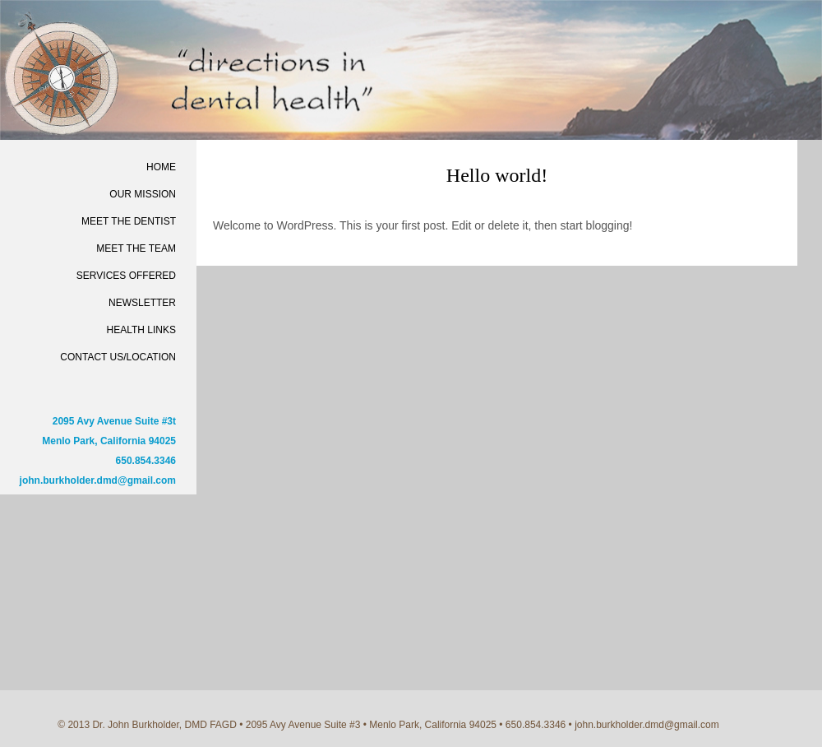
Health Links (141, 330)
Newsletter (142, 303)
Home (161, 167)
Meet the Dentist (128, 221)
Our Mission (142, 194)
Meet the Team (136, 248)
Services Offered (126, 275)
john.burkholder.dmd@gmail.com (98, 480)
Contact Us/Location (118, 357)
